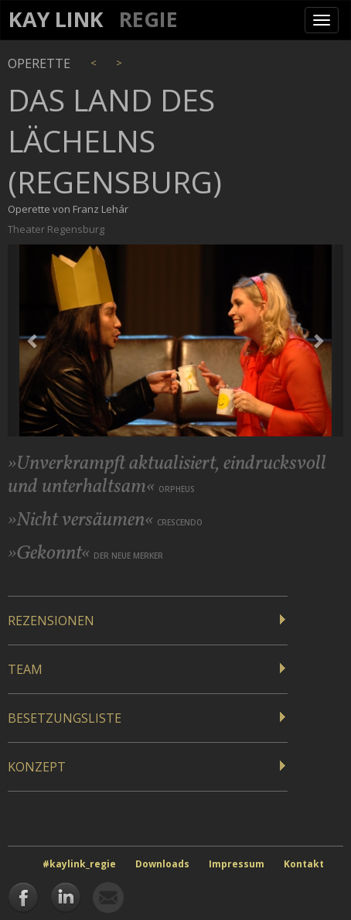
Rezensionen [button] (51, 620)
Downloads (162, 863)
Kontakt (304, 863)
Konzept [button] (37, 766)
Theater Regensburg (56, 229)
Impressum (236, 863)
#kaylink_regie (79, 863)
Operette (39, 63)
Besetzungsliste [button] (64, 718)
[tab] (148, 620)
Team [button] (25, 669)
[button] (33, 340)
